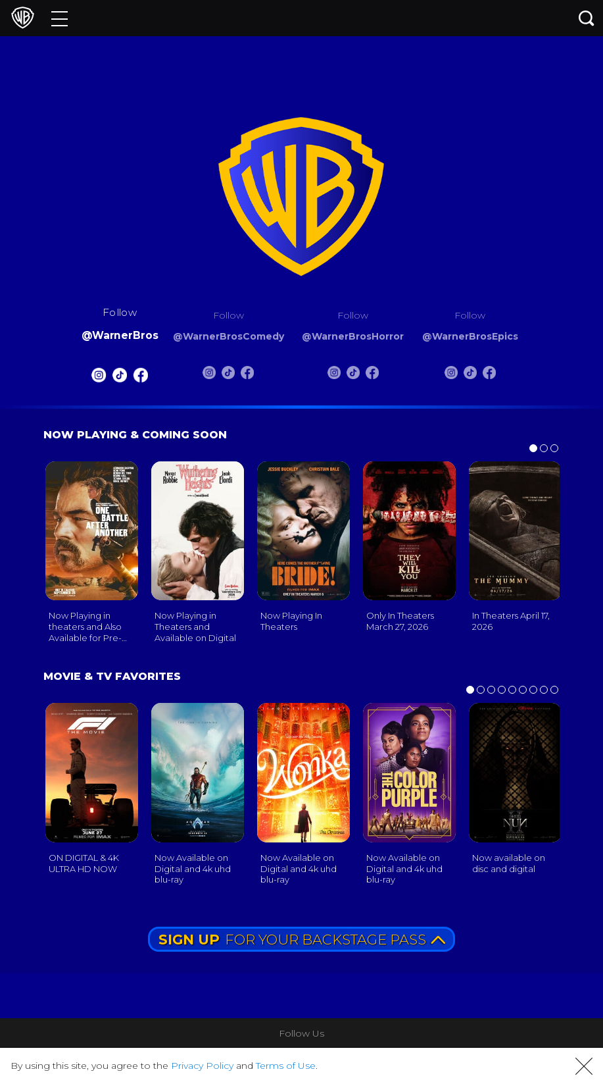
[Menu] (59, 18)
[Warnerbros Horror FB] (372, 375)
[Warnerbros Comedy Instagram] (209, 375)
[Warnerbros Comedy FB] (247, 375)
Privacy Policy (202, 1065)
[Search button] (586, 18)
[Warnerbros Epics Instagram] (451, 375)
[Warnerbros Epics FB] (489, 375)
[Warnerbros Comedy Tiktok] (228, 375)
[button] (583, 1066)
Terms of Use (286, 1065)
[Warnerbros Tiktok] (119, 377)
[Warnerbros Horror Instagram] (334, 375)
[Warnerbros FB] (140, 377)
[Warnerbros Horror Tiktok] (353, 375)
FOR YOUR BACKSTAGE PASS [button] (301, 939)
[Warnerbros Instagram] (98, 377)
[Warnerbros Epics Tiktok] (470, 375)
